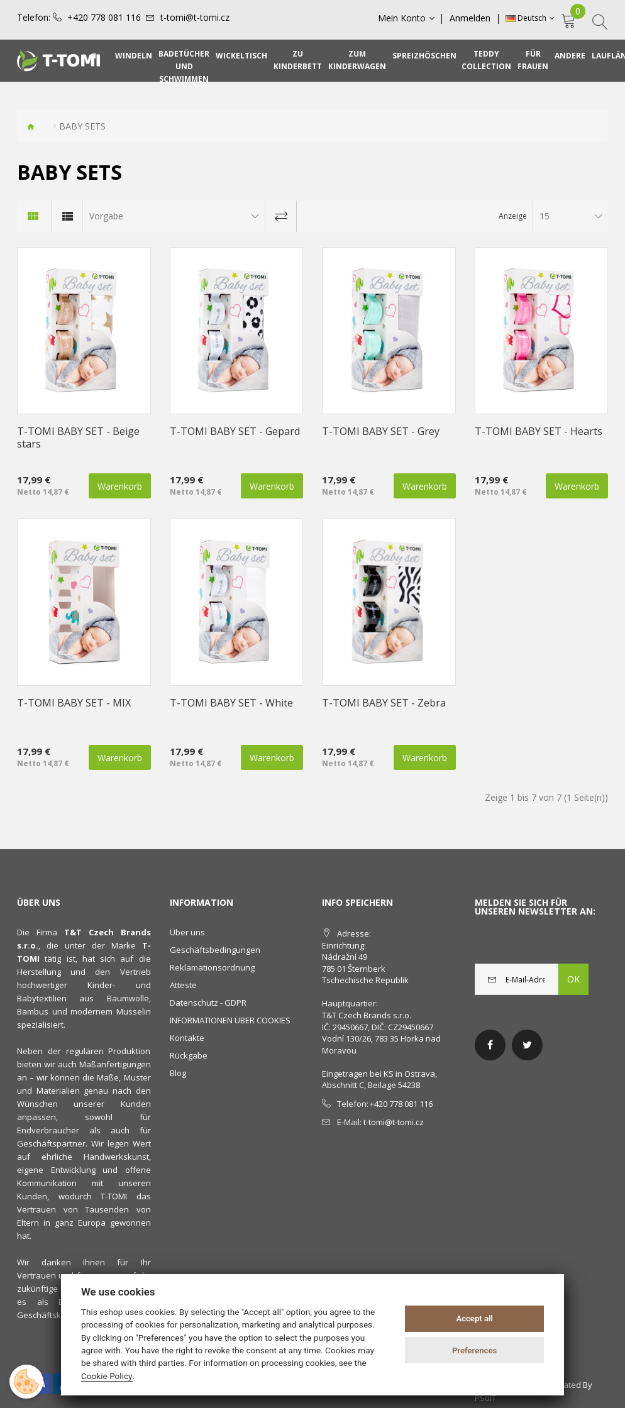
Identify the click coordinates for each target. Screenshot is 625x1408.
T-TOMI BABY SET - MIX (74, 703)
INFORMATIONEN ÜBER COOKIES (230, 1020)
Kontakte (187, 1037)
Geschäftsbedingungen (215, 949)
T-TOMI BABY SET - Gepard (235, 431)
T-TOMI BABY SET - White (231, 703)
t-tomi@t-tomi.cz (195, 18)
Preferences (474, 1350)
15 (544, 216)
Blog (178, 1073)
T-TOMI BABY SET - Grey (381, 431)
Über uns (187, 932)
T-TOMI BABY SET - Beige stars (78, 437)
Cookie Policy (107, 1376)
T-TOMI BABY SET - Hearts (538, 431)
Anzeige (513, 216)
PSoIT (485, 1398)
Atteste (183, 985)
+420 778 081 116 (104, 18)
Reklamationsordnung (212, 967)
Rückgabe (188, 1055)
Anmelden (470, 18)
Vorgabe (106, 216)
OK (573, 979)
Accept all (474, 1318)
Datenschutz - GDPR (208, 1002)
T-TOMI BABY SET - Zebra (384, 703)
